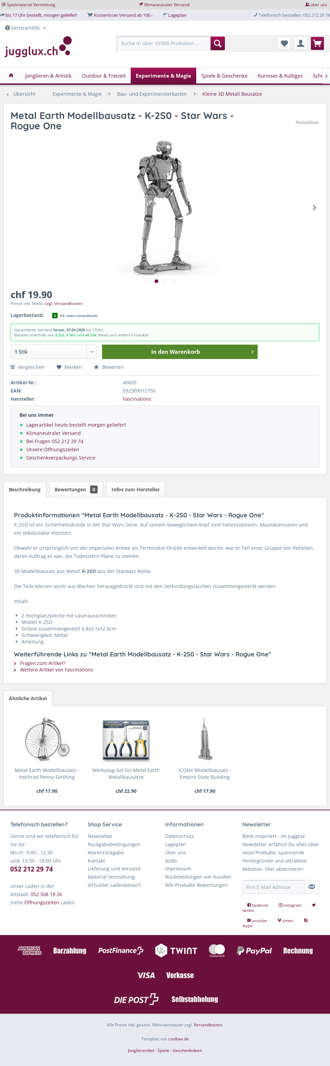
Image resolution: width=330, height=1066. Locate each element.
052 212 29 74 (31, 869)
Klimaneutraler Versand (166, 5)
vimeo (285, 920)
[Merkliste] (284, 43)
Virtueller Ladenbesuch (114, 885)
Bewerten (109, 367)
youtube (257, 920)
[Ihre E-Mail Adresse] (273, 887)
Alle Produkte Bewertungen (196, 885)
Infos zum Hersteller (136, 489)
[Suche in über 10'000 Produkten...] (171, 43)
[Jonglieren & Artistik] (48, 75)
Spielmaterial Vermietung (31, 5)
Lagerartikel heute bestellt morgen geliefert (76, 425)
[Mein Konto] (300, 43)
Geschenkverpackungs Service (60, 457)
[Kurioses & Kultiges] (280, 75)
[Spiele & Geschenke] (224, 75)
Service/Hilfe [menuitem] (23, 28)
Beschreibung (25, 489)
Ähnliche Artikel (28, 698)
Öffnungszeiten (41, 902)
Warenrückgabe (106, 852)
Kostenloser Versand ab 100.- (123, 15)
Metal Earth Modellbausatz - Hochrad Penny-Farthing (47, 773)
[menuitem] (171, 47)
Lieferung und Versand (114, 868)
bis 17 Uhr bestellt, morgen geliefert (41, 15)
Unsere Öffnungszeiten (52, 449)
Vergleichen (28, 367)
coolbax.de (178, 1039)
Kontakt (96, 860)
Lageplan (177, 15)
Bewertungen (76, 489)
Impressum (178, 868)
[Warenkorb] (317, 43)
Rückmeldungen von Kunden (198, 877)
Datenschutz (179, 836)
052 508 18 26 (46, 894)
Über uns (175, 852)
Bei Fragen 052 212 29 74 (54, 441)
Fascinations (137, 399)
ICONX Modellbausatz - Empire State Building (204, 773)
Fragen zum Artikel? (39, 663)
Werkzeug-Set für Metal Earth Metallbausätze (126, 773)
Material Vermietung (111, 877)
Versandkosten (208, 1025)
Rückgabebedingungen (114, 844)
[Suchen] (218, 43)
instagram (290, 905)
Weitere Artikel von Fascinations (53, 669)
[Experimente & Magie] (163, 75)
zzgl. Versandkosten (64, 303)
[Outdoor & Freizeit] (104, 75)
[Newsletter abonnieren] (311, 887)
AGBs (171, 860)
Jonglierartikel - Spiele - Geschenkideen (165, 1050)
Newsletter (100, 836)
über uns (319, 5)
